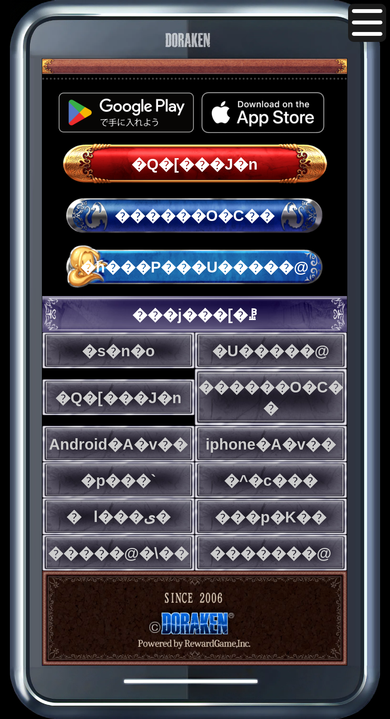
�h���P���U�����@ (194, 267)
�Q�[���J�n (194, 164)
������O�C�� (195, 215)
